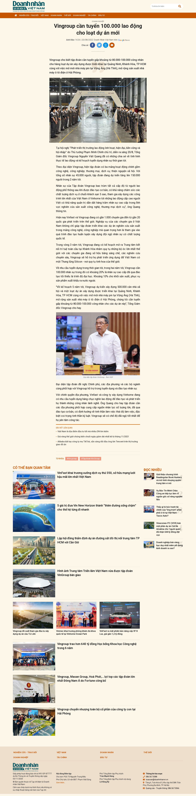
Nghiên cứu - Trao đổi (28, 15)
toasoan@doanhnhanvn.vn (155, 779)
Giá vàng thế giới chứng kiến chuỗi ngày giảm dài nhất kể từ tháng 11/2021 (93, 436)
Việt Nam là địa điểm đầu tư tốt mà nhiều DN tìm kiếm (83, 431)
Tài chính (92, 15)
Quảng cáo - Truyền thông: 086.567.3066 (161, 788)
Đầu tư (101, 15)
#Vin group (72, 459)
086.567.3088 (150, 777)
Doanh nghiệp (79, 15)
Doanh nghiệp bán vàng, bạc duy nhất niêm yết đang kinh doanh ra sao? (169, 545)
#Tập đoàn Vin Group (90, 459)
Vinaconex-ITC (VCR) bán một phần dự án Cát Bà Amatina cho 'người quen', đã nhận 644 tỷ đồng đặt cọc (168, 529)
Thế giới (67, 15)
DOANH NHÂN (56, 15)
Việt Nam (44, 15)
